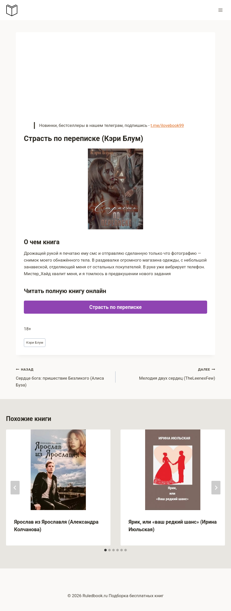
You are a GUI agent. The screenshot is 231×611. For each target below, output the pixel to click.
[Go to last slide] (15, 487)
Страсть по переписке (115, 307)
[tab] (105, 550)
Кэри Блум (34, 342)
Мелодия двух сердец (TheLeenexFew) (167, 373)
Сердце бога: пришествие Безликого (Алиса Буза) (63, 376)
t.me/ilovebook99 (167, 125)
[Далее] (215, 487)
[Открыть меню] (220, 10)
